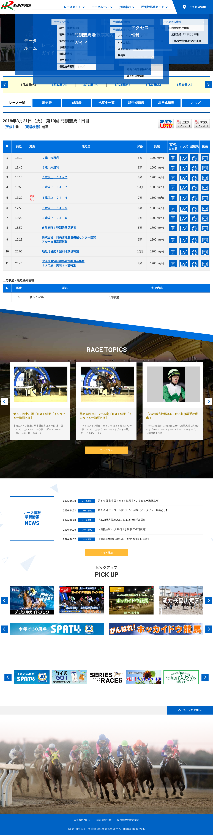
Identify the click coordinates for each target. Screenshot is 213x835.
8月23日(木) (90, 84)
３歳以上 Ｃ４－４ (54, 197)
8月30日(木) (184, 84)
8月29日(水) (153, 84)
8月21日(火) (28, 84)
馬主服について (82, 820)
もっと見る (106, 449)
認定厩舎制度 (104, 820)
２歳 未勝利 (50, 157)
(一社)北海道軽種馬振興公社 (101, 828)
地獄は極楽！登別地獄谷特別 (60, 251)
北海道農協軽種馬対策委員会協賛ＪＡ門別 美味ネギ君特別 (63, 263)
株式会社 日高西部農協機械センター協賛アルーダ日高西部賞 (69, 239)
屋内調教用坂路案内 (128, 820)
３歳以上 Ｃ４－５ (54, 208)
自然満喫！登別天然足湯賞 (59, 227)
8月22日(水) (59, 84)
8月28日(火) (122, 84)
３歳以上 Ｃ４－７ (54, 177)
